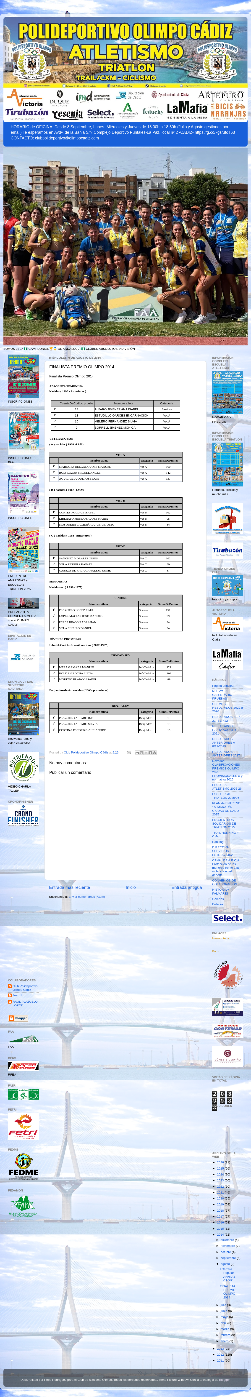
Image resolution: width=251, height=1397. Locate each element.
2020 (221, 1198)
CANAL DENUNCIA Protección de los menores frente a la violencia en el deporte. (225, 868)
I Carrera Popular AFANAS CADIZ (227, 1274)
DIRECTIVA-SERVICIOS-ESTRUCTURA (222, 851)
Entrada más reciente (69, 887)
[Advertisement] (23, 903)
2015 (221, 1228)
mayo (225, 1317)
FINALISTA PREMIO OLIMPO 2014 (227, 1292)
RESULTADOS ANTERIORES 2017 (226, 753)
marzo (225, 1329)
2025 (221, 1168)
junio (224, 1311)
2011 (221, 1360)
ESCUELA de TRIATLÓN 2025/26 (225, 795)
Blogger (224, 1379)
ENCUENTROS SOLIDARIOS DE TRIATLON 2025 (224, 823)
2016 (221, 1222)
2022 (221, 1186)
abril (224, 1323)
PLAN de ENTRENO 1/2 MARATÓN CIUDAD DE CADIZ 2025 (226, 808)
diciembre (228, 1240)
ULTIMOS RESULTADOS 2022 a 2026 (227, 707)
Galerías (218, 899)
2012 (221, 1354)
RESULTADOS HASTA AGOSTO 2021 (224, 729)
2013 (221, 1348)
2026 (221, 1162)
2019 (221, 1204)
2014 (221, 1234)
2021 (221, 1192)
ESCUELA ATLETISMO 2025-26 (227, 786)
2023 (221, 1180)
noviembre (228, 1245)
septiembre (229, 1258)
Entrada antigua (187, 887)
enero (225, 1341)
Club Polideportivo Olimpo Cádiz (25, 987)
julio (224, 1305)
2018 (221, 1210)
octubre (226, 1252)
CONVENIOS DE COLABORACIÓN (224, 882)
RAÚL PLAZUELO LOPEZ (25, 1003)
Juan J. (18, 995)
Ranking (218, 842)
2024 (221, 1174)
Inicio (131, 887)
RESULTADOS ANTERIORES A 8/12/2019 (223, 742)
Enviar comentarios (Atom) (87, 896)
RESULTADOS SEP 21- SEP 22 (226, 718)
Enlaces (217, 904)
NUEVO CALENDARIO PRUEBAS (222, 694)
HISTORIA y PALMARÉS (220, 891)
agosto (226, 1264)
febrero (226, 1335)
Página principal (223, 685)
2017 (221, 1216)
